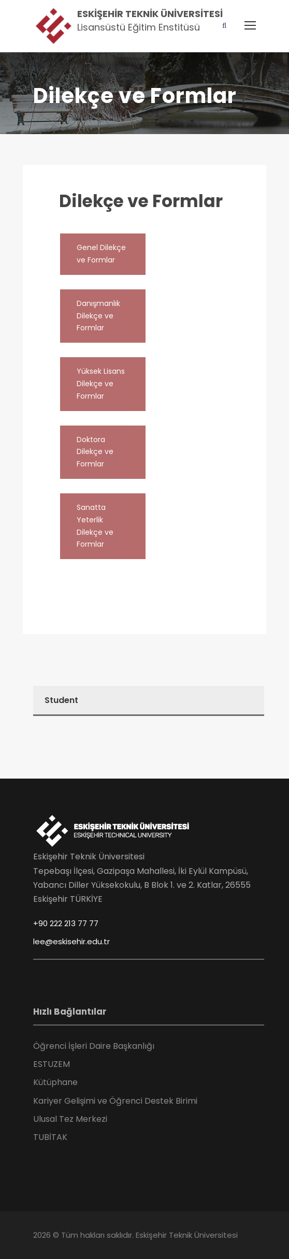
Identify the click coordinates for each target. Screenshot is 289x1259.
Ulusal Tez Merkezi (70, 1119)
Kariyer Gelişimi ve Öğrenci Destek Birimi (115, 1101)
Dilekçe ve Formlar (141, 201)
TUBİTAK (50, 1137)
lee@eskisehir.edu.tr (71, 941)
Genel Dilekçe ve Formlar (101, 253)
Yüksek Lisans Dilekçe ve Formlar (101, 383)
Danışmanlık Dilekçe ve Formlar (98, 315)
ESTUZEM (51, 1064)
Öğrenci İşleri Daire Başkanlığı (93, 1046)
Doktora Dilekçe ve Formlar (95, 452)
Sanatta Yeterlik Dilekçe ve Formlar (95, 525)
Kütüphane (55, 1082)
